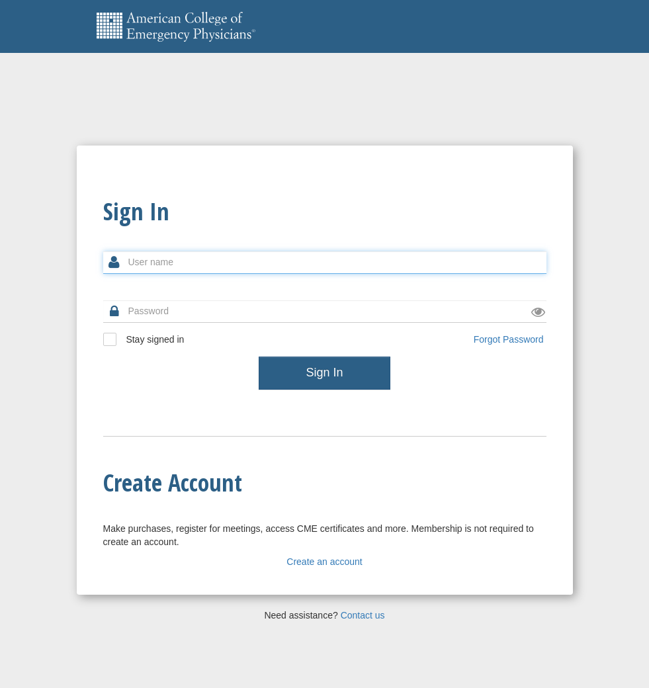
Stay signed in (144, 339)
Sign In (324, 372)
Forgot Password (509, 339)
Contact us (363, 615)
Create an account (324, 561)
